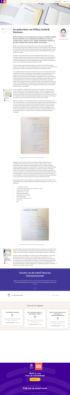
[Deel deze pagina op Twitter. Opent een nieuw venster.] (6, 29)
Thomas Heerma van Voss (64, 39)
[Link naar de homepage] (3, 1)
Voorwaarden (32, 392)
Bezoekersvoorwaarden (41, 392)
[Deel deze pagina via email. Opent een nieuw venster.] (58, 295)
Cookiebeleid (26, 392)
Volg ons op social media (35, 388)
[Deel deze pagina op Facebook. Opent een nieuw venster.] (7, 29)
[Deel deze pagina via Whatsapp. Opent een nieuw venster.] (9, 29)
